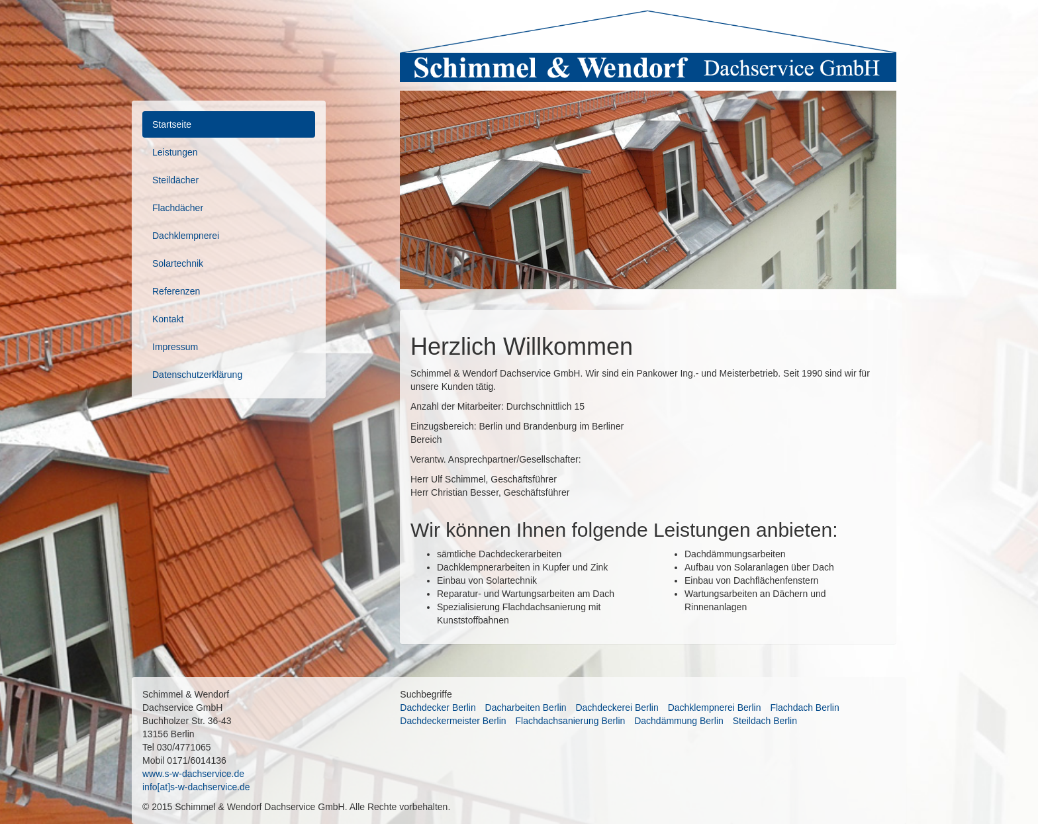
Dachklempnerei (185, 235)
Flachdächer (177, 208)
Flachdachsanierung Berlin (571, 720)
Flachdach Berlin (804, 707)
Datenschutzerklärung (197, 374)
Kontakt (167, 319)
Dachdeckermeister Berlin (453, 720)
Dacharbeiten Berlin (526, 707)
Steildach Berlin (765, 720)
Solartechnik (177, 263)
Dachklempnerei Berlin (714, 707)
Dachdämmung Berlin (679, 720)
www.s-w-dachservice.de (193, 773)
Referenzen (176, 291)
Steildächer (175, 180)
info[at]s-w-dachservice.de (196, 787)
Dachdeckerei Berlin (616, 707)
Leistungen (175, 152)
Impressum (175, 347)
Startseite (171, 124)
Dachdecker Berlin (437, 707)
